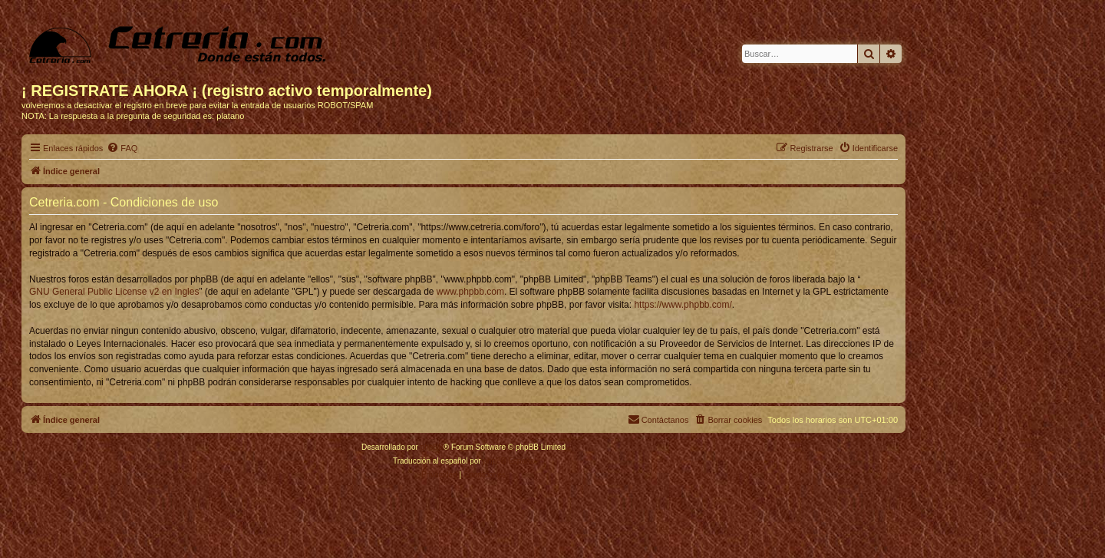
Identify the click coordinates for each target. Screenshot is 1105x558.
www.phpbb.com (470, 291)
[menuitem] (122, 148)
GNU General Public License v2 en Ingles (114, 291)
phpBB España (508, 461)
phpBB (432, 447)
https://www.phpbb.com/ (682, 304)
